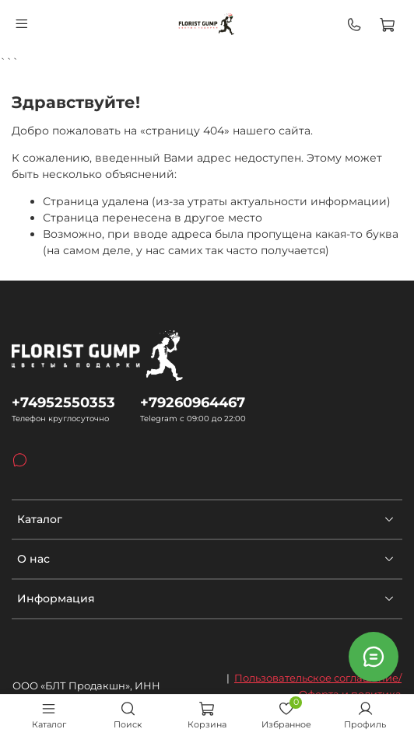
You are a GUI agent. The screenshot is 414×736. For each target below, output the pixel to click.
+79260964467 (192, 402)
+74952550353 (63, 402)
